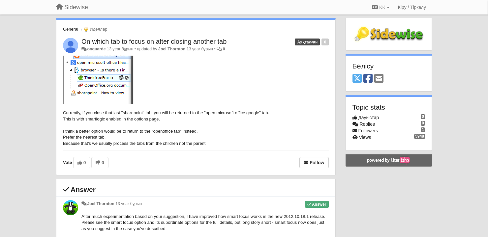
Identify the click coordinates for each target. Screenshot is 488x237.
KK (380, 7)
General (70, 29)
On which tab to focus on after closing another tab (154, 41)
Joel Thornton (171, 49)
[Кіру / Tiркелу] (412, 7)
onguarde (96, 49)
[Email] (378, 79)
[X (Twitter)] (357, 79)
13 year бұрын (128, 203)
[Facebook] (368, 79)
